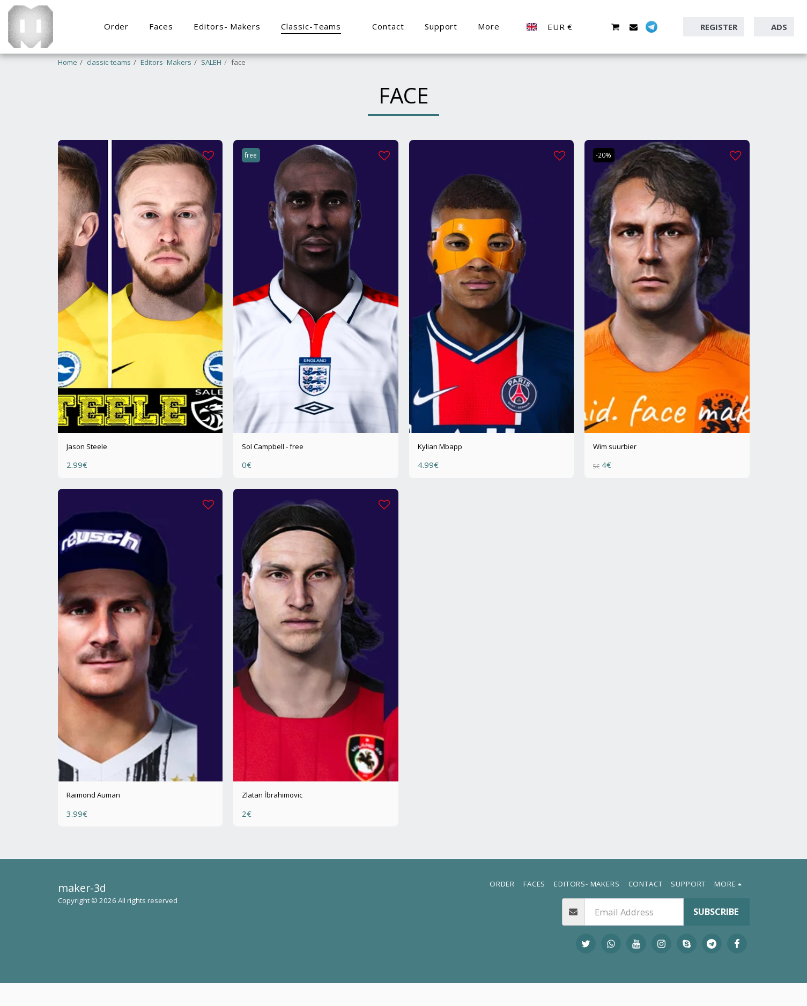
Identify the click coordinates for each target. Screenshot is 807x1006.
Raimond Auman (101, 827)
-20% (605, 183)
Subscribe (716, 934)
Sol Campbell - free (281, 475)
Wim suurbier (622, 475)
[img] (140, 314)
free (253, 183)
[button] (597, 27)
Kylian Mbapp (446, 475)
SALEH (211, 62)
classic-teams (109, 62)
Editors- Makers (165, 62)
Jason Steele (91, 475)
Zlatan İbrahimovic (281, 827)
